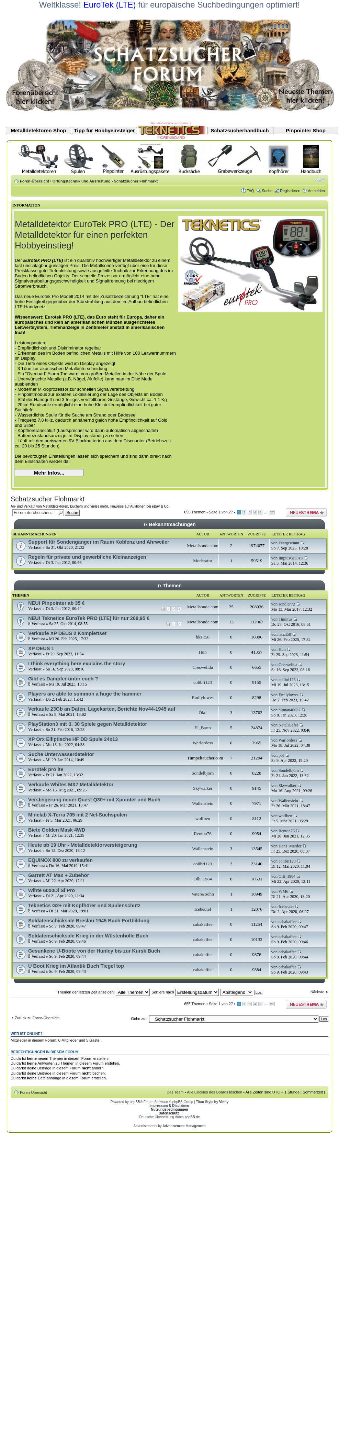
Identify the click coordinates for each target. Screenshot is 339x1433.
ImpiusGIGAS (291, 558)
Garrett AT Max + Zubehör (58, 875)
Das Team (175, 1092)
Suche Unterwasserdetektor (61, 754)
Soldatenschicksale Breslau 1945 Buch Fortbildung (88, 920)
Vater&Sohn (203, 894)
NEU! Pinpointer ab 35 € (56, 603)
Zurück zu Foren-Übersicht (37, 1018)
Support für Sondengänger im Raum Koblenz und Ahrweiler (98, 542)
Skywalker (202, 788)
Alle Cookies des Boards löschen (214, 1092)
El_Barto (202, 727)
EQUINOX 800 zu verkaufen (60, 860)
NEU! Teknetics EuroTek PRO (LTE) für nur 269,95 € (88, 618)
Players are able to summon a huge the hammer (85, 694)
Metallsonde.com (202, 545)
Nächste (317, 992)
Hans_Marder (290, 846)
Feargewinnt (289, 543)
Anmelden (316, 191)
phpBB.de (192, 1117)
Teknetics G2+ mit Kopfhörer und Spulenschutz (84, 905)
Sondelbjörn (203, 773)
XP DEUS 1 (41, 648)
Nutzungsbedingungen (169, 1109)
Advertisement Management (183, 1126)
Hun (203, 652)
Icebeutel (202, 909)
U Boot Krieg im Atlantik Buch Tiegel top (76, 966)
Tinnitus (285, 619)
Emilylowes (203, 697)
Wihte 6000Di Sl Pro (51, 890)
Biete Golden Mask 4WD (56, 830)
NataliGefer (288, 725)
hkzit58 (203, 637)
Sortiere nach (184, 992)
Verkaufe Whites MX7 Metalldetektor (70, 784)
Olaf (202, 712)
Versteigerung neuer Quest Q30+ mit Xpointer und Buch (94, 799)
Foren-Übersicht (34, 181)
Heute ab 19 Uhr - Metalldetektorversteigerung (82, 845)
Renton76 (203, 833)
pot (281, 755)
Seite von (221, 512)
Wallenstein (202, 803)
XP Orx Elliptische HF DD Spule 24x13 (73, 739)
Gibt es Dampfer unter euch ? (63, 678)
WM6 (283, 891)
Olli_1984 (202, 878)
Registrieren (290, 191)
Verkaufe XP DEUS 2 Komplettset (67, 633)
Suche (267, 191)
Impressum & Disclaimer (169, 1106)
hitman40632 (290, 710)
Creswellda (202, 667)
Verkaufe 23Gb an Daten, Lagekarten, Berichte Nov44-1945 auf (101, 709)
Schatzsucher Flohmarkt (136, 181)
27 (272, 512)
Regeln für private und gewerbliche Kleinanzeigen (87, 557)
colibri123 (202, 682)
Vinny (223, 1102)
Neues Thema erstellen (306, 512)
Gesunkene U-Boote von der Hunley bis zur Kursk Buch (94, 951)
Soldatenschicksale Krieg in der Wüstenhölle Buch (88, 935)
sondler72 (287, 604)
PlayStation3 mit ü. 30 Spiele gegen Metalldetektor (87, 724)
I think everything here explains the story (76, 663)
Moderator (202, 560)
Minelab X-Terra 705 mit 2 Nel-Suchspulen (77, 815)
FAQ (250, 191)
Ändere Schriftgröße (320, 180)
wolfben (202, 818)
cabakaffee (203, 924)
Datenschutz (169, 1113)
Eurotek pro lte (45, 769)
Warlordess (203, 742)
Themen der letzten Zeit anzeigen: (103, 992)
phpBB (134, 1102)
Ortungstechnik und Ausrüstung (82, 181)
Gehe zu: (138, 1019)
